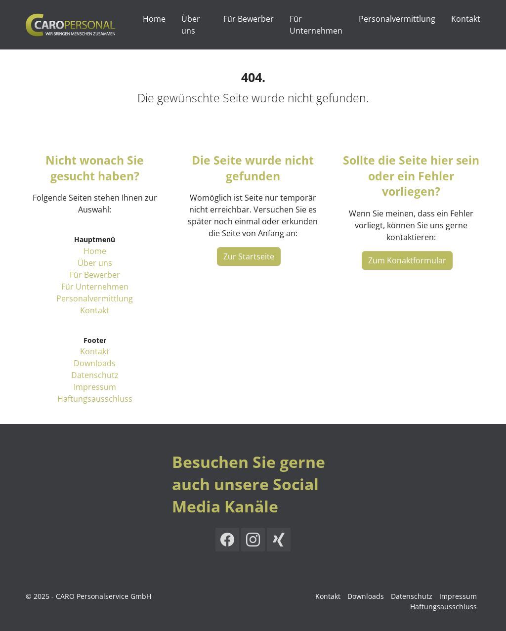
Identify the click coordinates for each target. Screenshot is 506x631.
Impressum (95, 386)
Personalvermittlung (94, 298)
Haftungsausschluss (94, 398)
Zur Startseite (248, 256)
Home (95, 251)
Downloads (95, 363)
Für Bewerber (95, 274)
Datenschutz (95, 375)
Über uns (95, 262)
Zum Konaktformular (407, 260)
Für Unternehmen (94, 286)
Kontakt (94, 310)
